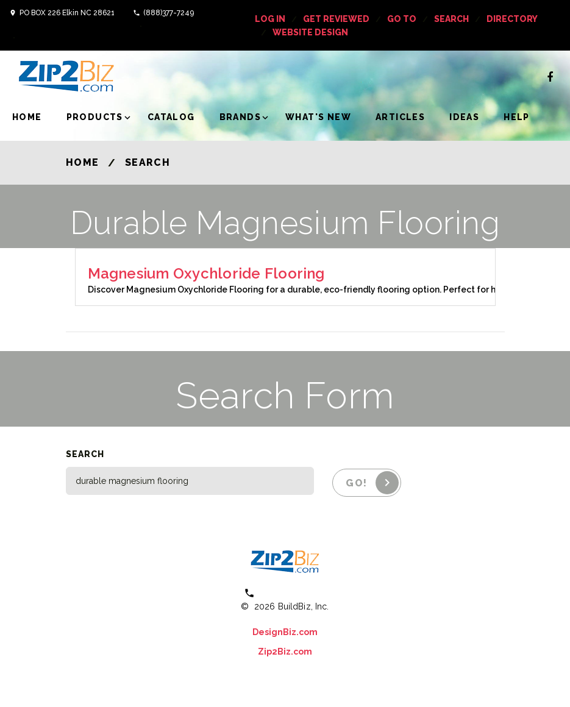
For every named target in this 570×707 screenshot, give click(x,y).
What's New (318, 117)
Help (517, 117)
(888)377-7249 (168, 13)
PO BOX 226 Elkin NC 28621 (67, 13)
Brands (240, 117)
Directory (512, 19)
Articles (400, 117)
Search (451, 19)
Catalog (171, 117)
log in (270, 19)
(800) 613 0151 (293, 593)
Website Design (310, 32)
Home (27, 117)
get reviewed (336, 19)
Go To (401, 19)
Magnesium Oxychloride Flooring (206, 273)
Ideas (464, 117)
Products (94, 117)
